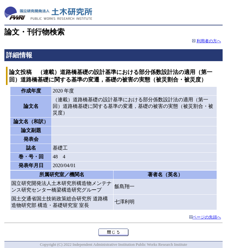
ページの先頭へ (207, 217)
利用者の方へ (209, 41)
